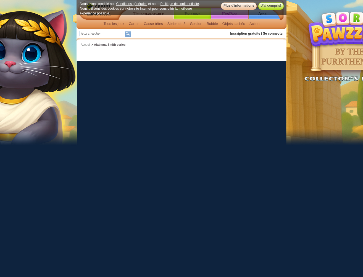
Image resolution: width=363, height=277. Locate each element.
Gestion (196, 24)
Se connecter (273, 33)
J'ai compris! (271, 5)
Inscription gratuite (245, 33)
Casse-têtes (153, 24)
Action (254, 24)
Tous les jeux (114, 24)
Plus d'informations (238, 5)
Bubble (212, 24)
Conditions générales (131, 4)
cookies (113, 9)
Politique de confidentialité (180, 4)
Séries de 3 (176, 24)
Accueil (85, 44)
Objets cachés (233, 24)
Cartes (134, 24)
